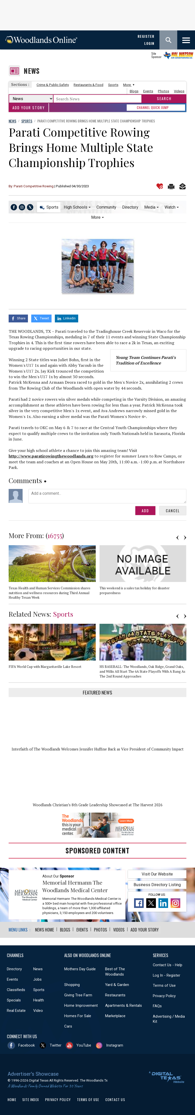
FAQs (157, 1004)
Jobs (37, 978)
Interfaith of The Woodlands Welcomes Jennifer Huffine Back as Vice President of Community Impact (98, 748)
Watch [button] (170, 207)
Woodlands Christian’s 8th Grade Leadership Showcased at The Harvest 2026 (97, 803)
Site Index (30, 1098)
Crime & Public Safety (53, 85)
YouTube (83, 1044)
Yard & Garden (117, 983)
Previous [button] (177, 536)
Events (148, 91)
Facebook (26, 1044)
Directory (130, 207)
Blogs (134, 91)
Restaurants (115, 994)
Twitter (55, 1044)
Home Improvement (81, 1004)
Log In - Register (166, 974)
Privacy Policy (164, 994)
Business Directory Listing (157, 883)
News (32, 70)
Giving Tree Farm (78, 994)
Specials (14, 999)
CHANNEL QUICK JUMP (153, 107)
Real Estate (16, 1009)
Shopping (72, 983)
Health (38, 999)
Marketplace (115, 1014)
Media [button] (149, 207)
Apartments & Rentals (123, 1004)
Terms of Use (164, 984)
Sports (113, 85)
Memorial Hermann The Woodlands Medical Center (75, 885)
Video (38, 1009)
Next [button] (185, 536)
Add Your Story (28, 107)
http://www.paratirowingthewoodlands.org (51, 455)
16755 (54, 534)
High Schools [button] (75, 207)
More (128, 85)
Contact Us (115, 1098)
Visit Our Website (157, 873)
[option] (54, 573)
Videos (179, 91)
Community (106, 207)
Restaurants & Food (88, 85)
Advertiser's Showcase (33, 1073)
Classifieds (16, 988)
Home (12, 1098)
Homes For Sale (77, 1014)
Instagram (114, 1044)
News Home (44, 929)
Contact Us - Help (167, 963)
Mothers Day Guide (80, 967)
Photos (163, 91)
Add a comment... (107, 495)
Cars (68, 1025)
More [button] (96, 217)
